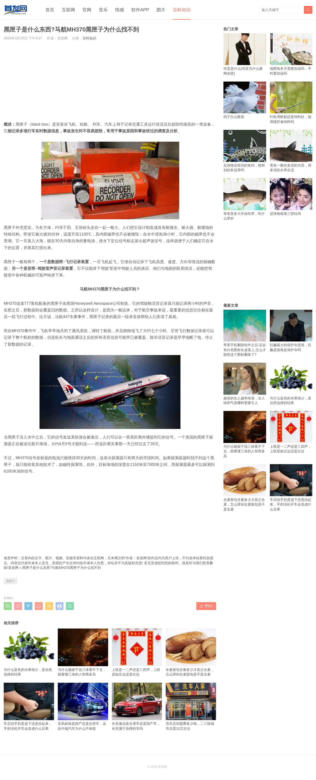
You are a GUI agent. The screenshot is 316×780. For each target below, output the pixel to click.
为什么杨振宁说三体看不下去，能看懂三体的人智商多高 (83, 652)
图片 (161, 9)
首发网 (13, 568)
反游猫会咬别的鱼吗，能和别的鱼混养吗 (244, 151)
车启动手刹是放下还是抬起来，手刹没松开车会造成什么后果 (29, 706)
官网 (86, 9)
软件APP (140, 9)
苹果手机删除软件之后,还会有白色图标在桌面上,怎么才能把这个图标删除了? (244, 333)
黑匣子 (10, 581)
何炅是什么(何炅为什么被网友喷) (244, 54)
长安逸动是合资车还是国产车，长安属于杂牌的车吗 (137, 706)
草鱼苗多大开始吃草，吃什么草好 (244, 199)
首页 (49, 9)
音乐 (103, 9)
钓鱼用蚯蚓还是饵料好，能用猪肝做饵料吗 (291, 103)
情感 (119, 9)
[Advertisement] (110, 80)
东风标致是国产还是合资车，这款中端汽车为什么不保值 (83, 706)
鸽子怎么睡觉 (244, 100)
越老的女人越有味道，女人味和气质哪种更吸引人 (244, 384)
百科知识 (182, 9)
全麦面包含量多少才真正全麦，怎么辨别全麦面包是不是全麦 (191, 652)
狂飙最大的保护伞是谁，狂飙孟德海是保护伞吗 (291, 331)
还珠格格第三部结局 (291, 196)
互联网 (68, 9)
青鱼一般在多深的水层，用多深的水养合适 (291, 151)
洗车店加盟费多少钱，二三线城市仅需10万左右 (191, 706)
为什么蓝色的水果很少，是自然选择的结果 (29, 652)
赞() (206, 606)
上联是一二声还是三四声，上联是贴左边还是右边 (137, 652)
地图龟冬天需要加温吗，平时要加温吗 (291, 54)
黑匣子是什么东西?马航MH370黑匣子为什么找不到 (61, 568)
